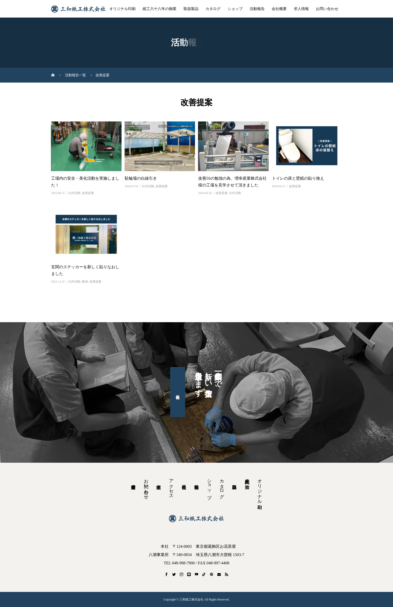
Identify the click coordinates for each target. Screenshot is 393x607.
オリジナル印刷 (122, 9)
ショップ (235, 9)
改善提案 (88, 193)
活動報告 (257, 9)
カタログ (213, 9)
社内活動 (74, 193)
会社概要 (279, 9)
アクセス (171, 486)
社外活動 (235, 193)
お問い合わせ (327, 9)
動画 (85, 281)
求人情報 (301, 9)
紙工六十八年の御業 (159, 9)
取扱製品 (191, 9)
